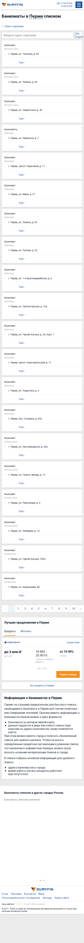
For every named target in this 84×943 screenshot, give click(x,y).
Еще (21, 62)
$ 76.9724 (66, 3)
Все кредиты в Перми (42, 685)
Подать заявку (68, 674)
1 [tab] (40, 880)
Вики (41, 893)
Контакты (30, 893)
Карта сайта (62, 897)
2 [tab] (43, 880)
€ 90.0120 (66, 6)
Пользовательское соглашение (21, 897)
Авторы (47, 897)
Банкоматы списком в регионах (22, 799)
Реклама (16, 893)
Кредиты (10, 631)
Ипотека (26, 631)
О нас (5, 893)
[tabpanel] (40, 797)
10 (73, 608)
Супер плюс (73, 642)
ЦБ (58, 3)
